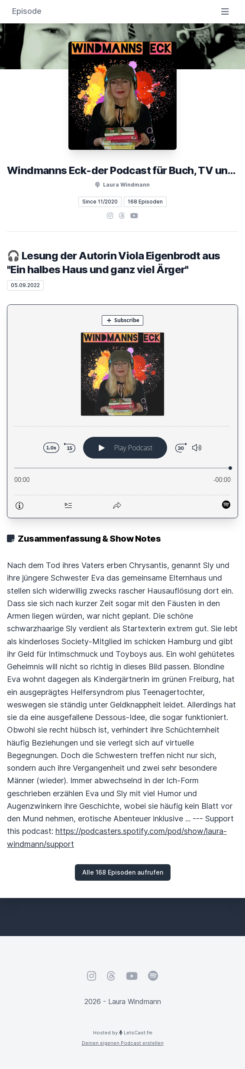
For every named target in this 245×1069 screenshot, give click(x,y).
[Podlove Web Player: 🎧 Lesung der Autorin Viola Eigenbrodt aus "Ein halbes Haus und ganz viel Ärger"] (122, 411)
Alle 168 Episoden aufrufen (122, 872)
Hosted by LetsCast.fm (122, 1033)
